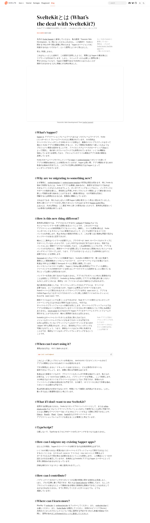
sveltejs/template (84, 160)
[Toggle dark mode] (143, 3)
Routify (47, 414)
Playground (45, 3)
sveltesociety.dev (62, 505)
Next (104, 148)
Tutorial (28, 3)
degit (73, 160)
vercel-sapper (52, 311)
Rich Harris (40, 33)
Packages (36, 3)
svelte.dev (49, 505)
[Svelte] (11, 3)
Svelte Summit (48, 39)
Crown (60, 414)
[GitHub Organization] (135, 3)
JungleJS (67, 414)
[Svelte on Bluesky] (132, 3)
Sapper (39, 137)
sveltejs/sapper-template (71, 183)
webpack (79, 223)
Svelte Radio (61, 508)
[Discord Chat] (129, 3)
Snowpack (40, 258)
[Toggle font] (139, 3)
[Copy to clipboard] (111, 354)
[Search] (117, 3)
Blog (52, 3)
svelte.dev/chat (101, 505)
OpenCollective (81, 483)
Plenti (54, 414)
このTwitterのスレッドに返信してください (70, 514)
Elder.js (39, 414)
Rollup (87, 223)
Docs (21, 3)
